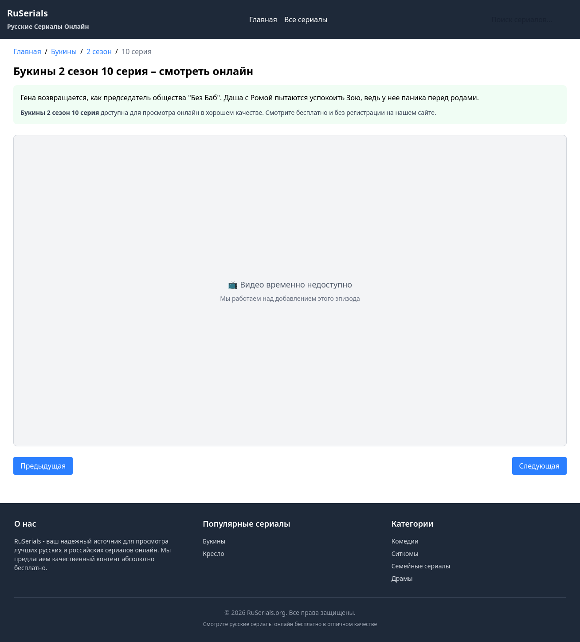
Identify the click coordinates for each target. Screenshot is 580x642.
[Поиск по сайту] (530, 19)
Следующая (539, 466)
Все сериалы (306, 19)
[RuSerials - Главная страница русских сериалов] (48, 19)
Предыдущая (43, 466)
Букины (214, 541)
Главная (263, 19)
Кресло (213, 553)
